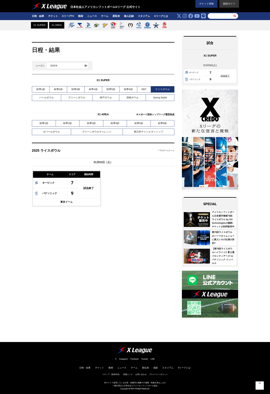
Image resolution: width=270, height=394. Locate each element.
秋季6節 (128, 89)
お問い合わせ (141, 374)
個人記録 (129, 16)
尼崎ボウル (132, 97)
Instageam (123, 359)
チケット (53, 16)
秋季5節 (110, 89)
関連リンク (128, 374)
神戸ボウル (106, 97)
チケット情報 (206, 3)
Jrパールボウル (51, 131)
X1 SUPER (39, 25)
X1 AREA (57, 25)
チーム (104, 16)
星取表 (116, 16)
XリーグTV (68, 16)
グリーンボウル (76, 97)
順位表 (145, 367)
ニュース (92, 16)
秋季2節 (58, 89)
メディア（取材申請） (111, 374)
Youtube (144, 359)
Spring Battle (160, 97)
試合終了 (88, 188)
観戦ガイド (229, 3)
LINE (153, 359)
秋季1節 (40, 89)
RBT (144, 89)
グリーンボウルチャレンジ (96, 131)
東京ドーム (66, 201)
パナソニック (45, 193)
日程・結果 (38, 16)
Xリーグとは (161, 16)
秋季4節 (93, 89)
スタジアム (144, 16)
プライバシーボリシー (158, 374)
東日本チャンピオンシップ (148, 131)
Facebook (134, 359)
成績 (155, 367)
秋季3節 (75, 89)
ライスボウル (162, 89)
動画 (80, 16)
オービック (44, 182)
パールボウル (46, 97)
